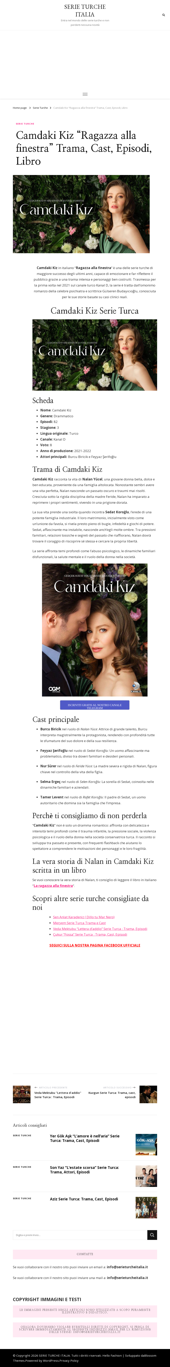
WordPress (51, 1361)
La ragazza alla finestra (53, 885)
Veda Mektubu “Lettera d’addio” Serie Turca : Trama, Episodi (100, 928)
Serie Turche (25, 123)
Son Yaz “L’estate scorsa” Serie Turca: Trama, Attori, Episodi (84, 1170)
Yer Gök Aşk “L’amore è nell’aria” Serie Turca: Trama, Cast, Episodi (85, 1138)
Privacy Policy (69, 1361)
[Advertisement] (85, 59)
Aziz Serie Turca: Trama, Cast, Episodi (84, 1199)
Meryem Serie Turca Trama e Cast (79, 923)
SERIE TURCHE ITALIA (85, 10)
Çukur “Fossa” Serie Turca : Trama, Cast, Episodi (90, 934)
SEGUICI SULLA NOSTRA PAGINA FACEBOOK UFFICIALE (94, 945)
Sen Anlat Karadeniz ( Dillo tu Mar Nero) (84, 917)
